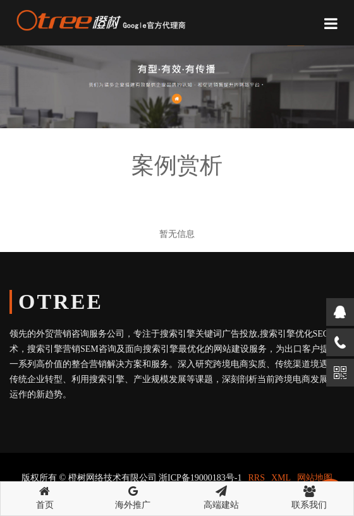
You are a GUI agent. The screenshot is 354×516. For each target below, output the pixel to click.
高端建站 (221, 496)
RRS (256, 478)
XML (281, 478)
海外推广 (133, 496)
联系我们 (310, 496)
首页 (45, 496)
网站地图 (315, 478)
